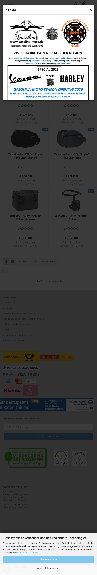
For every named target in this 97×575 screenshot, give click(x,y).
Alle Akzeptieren (48, 559)
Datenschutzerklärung (27, 552)
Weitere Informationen (48, 568)
